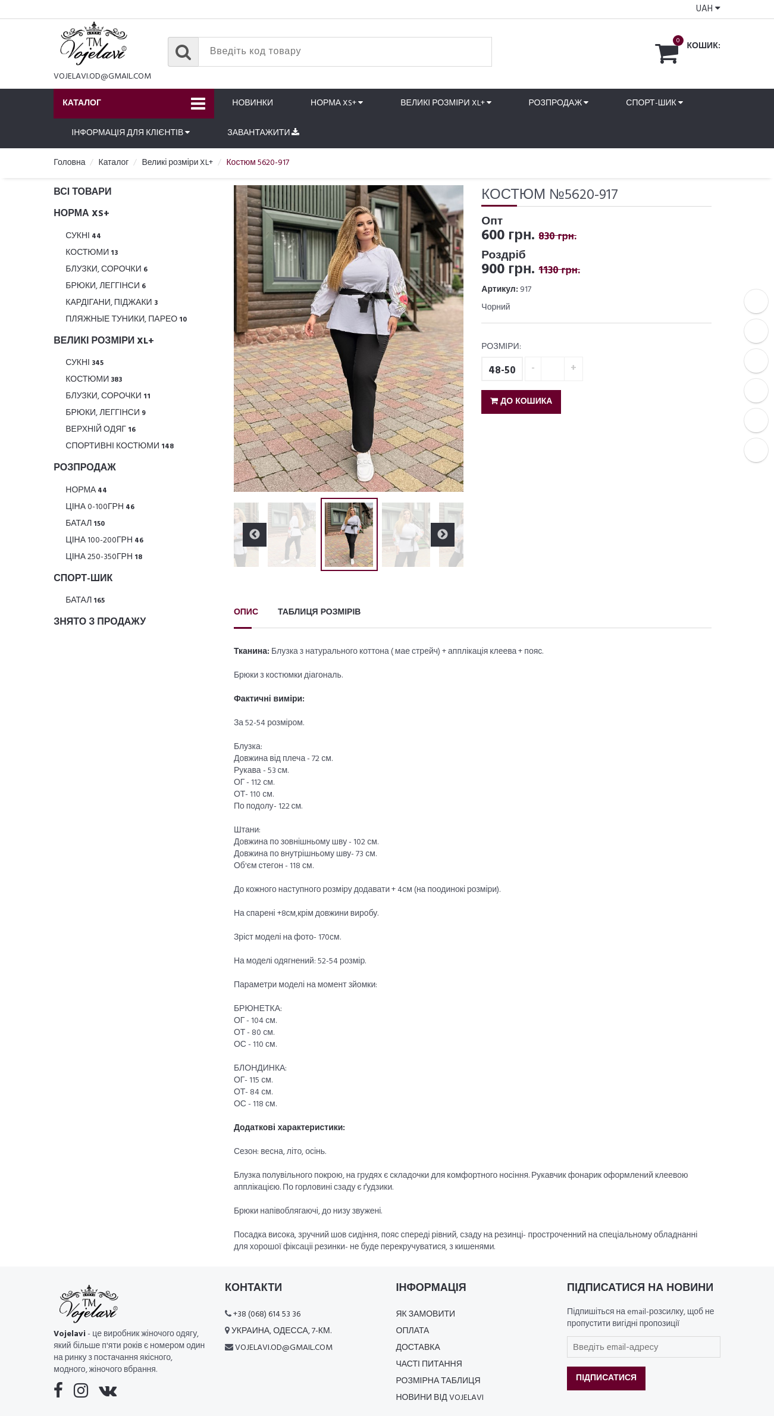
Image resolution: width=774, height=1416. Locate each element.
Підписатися (606, 1378)
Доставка (418, 1348)
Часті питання (429, 1364)
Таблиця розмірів (319, 612)
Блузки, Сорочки (106, 269)
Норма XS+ (337, 103)
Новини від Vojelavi (440, 1398)
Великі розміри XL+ (445, 103)
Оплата (413, 1331)
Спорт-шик (654, 103)
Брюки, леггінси (105, 286)
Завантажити (263, 133)
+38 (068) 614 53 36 (266, 1314)
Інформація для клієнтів (130, 133)
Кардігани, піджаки (111, 303)
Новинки (252, 103)
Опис (246, 612)
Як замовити (426, 1314)
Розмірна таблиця (438, 1381)
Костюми (91, 253)
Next (443, 535)
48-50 (502, 371)
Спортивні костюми (119, 446)
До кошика (521, 401)
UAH (708, 9)
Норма (86, 490)
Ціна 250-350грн (103, 557)
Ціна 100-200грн (104, 540)
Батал (85, 524)
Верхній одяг (100, 429)
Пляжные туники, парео (126, 319)
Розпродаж (559, 103)
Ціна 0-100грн (99, 507)
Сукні (83, 236)
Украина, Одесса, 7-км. (281, 1331)
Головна (69, 163)
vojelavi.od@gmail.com (102, 76)
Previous (255, 535)
